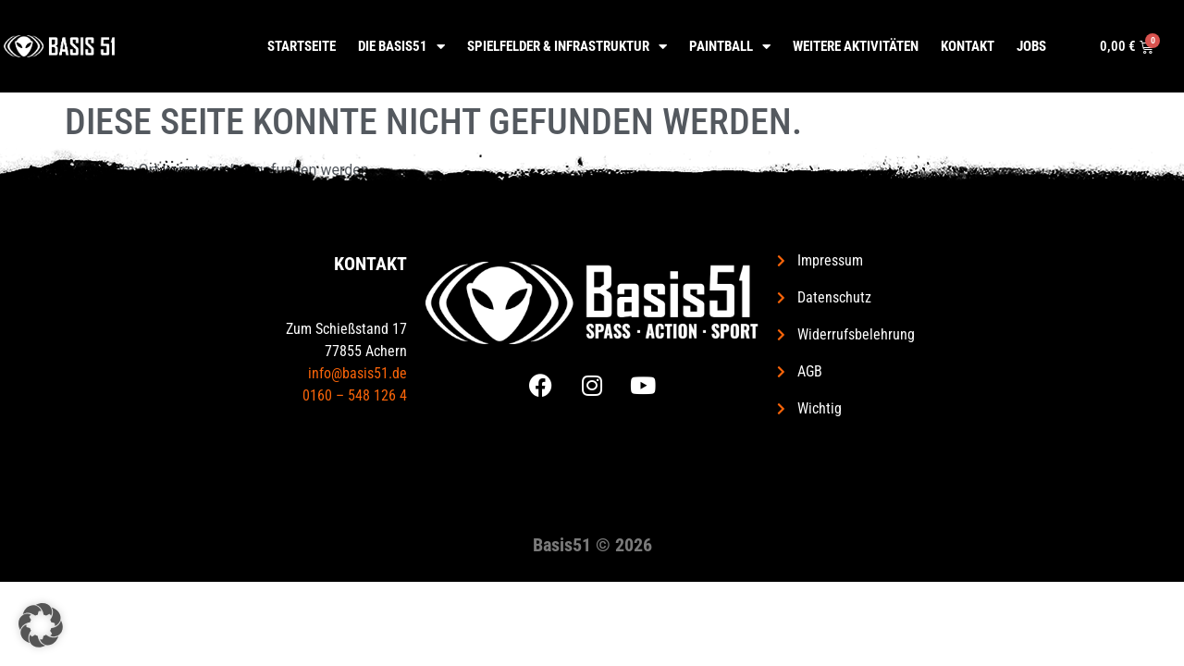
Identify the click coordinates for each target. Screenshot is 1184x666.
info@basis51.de (357, 373)
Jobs (1031, 46)
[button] (40, 625)
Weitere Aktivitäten (856, 46)
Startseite (301, 46)
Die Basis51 (401, 47)
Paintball (730, 47)
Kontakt (967, 46)
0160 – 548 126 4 (354, 395)
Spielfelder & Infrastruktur (567, 47)
